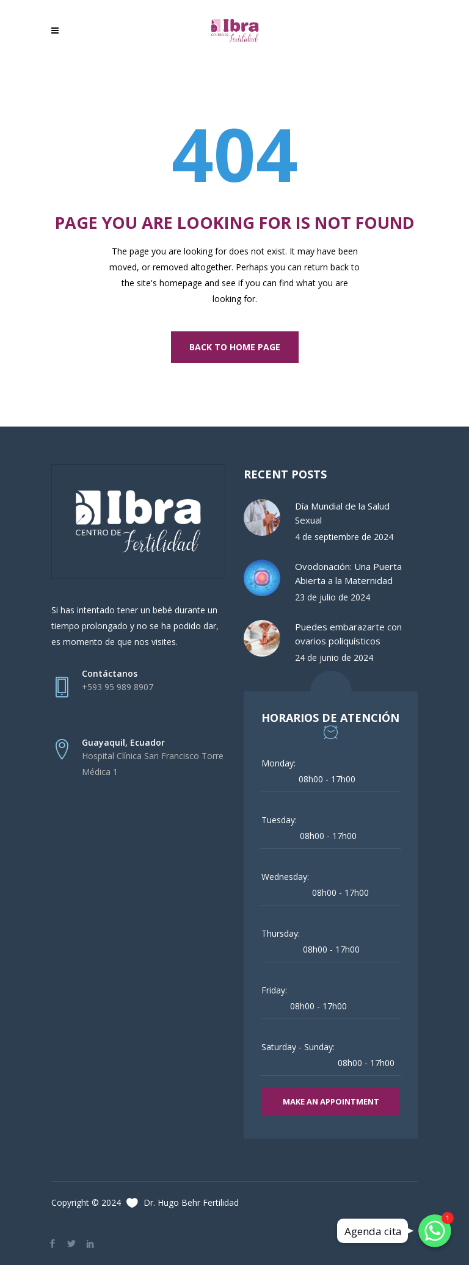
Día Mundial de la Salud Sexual (342, 513)
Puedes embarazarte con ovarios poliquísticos (348, 634)
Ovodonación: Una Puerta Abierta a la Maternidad (348, 573)
